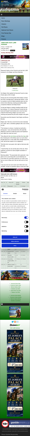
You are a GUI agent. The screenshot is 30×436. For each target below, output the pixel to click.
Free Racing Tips (6, 33)
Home (3, 18)
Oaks (24, 136)
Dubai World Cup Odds (16, 290)
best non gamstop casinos (22, 431)
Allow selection (15, 241)
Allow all (15, 237)
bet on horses (15, 428)
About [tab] (24, 193)
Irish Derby (13, 136)
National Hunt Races (7, 30)
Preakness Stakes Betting (15, 297)
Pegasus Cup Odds (15, 292)
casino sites (14, 431)
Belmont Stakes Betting (16, 298)
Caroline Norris (15, 90)
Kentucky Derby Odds (15, 283)
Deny (15, 245)
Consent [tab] (5, 193)
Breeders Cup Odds (15, 288)
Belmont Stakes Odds (15, 286)
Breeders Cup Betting (15, 300)
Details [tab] (15, 193)
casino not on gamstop (6, 431)
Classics (3, 24)
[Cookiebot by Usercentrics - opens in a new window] (22, 189)
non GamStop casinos (7, 428)
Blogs (3, 36)
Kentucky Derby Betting (16, 295)
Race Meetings (5, 21)
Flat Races (4, 27)
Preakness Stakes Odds (15, 285)
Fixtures (3, 39)
